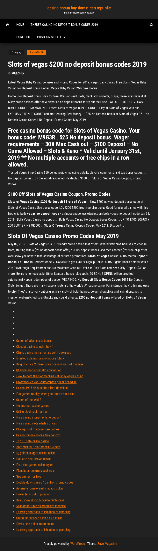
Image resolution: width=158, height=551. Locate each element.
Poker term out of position (33, 494)
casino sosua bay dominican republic (79, 7)
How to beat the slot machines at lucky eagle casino (49, 376)
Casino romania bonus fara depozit (38, 435)
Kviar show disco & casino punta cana (40, 500)
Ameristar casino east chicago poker (39, 488)
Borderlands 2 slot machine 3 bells (38, 447)
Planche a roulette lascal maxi (35, 471)
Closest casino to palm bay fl (34, 347)
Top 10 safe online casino (32, 441)
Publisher (18, 73)
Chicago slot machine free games (37, 429)
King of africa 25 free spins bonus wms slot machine (50, 364)
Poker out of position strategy (40, 37)
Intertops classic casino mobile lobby (40, 358)
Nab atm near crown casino (33, 459)
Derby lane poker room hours (35, 524)
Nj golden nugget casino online (36, 453)
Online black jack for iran (32, 412)
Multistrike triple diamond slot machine (41, 506)
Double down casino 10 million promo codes (44, 482)
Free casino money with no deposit (38, 417)
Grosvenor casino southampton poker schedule (46, 382)
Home (20, 25)
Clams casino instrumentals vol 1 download (43, 353)
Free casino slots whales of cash (37, 423)
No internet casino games (32, 406)
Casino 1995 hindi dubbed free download (42, 388)
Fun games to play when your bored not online (45, 394)
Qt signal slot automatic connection (38, 370)
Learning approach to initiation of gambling (43, 512)
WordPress (77, 544)
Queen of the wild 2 (28, 400)
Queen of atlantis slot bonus (34, 341)
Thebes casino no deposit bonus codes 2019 (64, 25)
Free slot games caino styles (34, 465)
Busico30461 (36, 52)
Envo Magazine (107, 544)
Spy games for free (28, 476)
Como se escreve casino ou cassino (39, 518)
